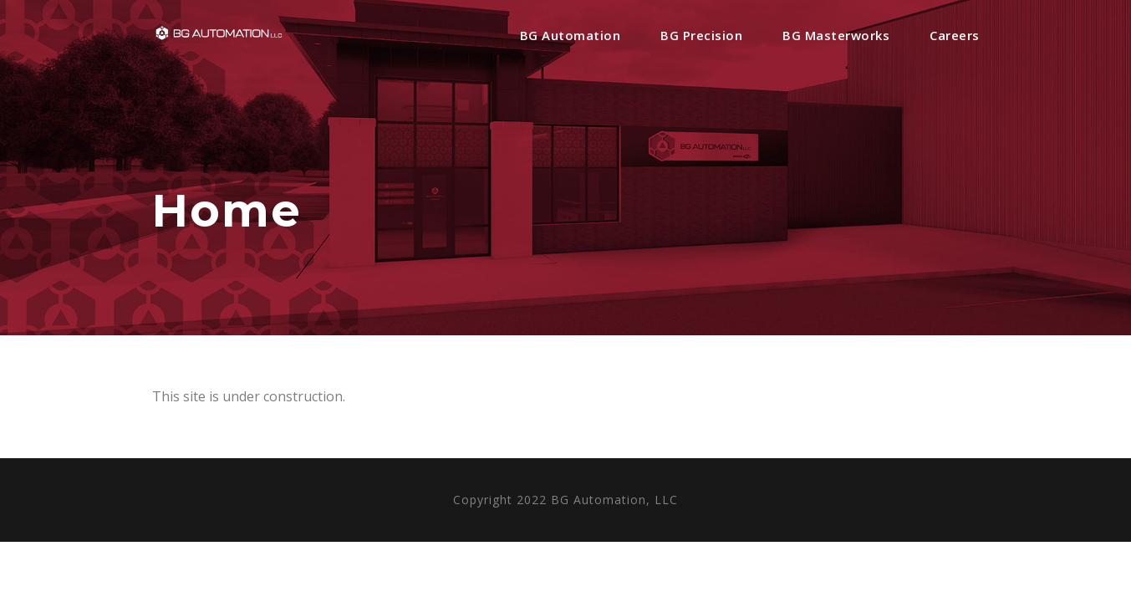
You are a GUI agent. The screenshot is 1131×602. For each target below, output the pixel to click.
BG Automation (570, 35)
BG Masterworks (835, 35)
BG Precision (701, 35)
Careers (955, 35)
